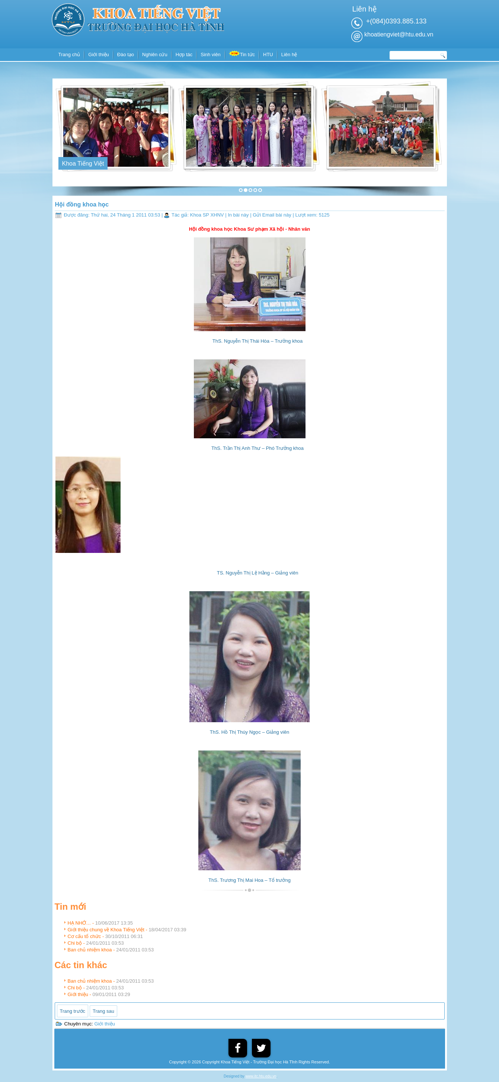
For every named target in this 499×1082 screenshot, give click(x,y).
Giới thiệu (98, 54)
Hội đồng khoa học (82, 204)
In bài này (239, 215)
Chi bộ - (96, 943)
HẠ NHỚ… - (100, 923)
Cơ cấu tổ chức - (105, 936)
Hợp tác (184, 54)
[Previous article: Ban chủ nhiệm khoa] (73, 1011)
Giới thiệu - (99, 994)
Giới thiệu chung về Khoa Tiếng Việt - (127, 929)
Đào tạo (125, 54)
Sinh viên (210, 54)
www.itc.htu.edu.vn (260, 1076)
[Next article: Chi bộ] (103, 1011)
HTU (268, 54)
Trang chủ (69, 54)
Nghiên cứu (154, 54)
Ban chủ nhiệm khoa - (111, 950)
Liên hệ (289, 54)
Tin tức (242, 54)
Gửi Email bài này (272, 215)
